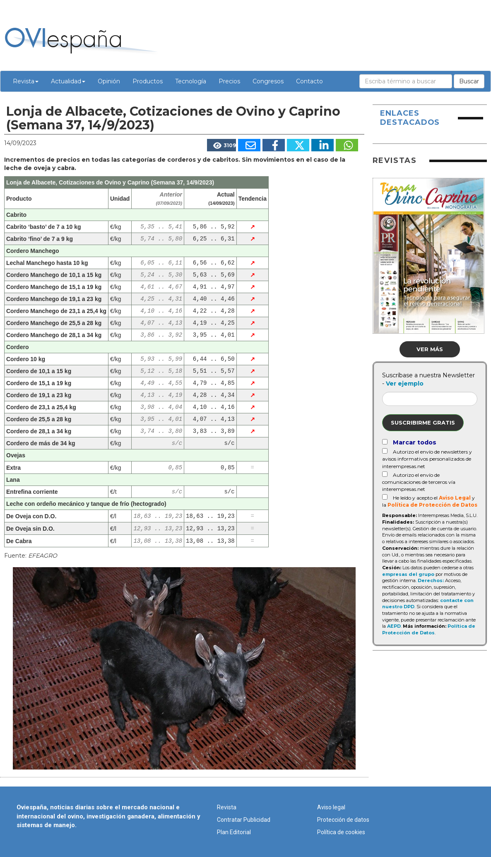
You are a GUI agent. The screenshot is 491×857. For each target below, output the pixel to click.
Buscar (469, 81)
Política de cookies (341, 832)
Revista (26, 81)
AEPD (394, 626)
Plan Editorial (234, 832)
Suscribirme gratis (423, 422)
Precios (229, 81)
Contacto (309, 81)
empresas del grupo (408, 574)
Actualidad (68, 81)
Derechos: (431, 580)
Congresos (268, 81)
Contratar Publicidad (243, 819)
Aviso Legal (455, 498)
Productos (147, 81)
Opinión (109, 81)
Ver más (429, 349)
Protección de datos (343, 819)
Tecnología (190, 81)
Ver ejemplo (405, 383)
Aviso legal (331, 807)
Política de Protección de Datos (432, 505)
